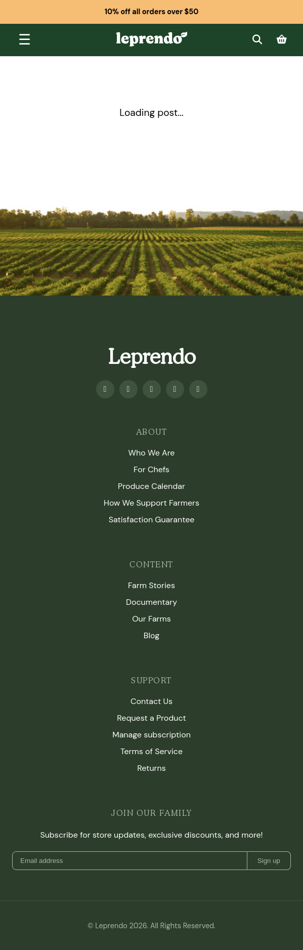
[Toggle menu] (24, 40)
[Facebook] (105, 389)
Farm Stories (151, 585)
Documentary (151, 602)
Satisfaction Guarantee (152, 519)
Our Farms (151, 618)
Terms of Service (151, 751)
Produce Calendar (151, 486)
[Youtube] (128, 389)
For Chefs (151, 469)
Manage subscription (151, 734)
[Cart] (282, 39)
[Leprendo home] (151, 38)
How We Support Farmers (151, 503)
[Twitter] (175, 389)
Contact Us (151, 701)
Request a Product (151, 718)
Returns (151, 768)
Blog (151, 635)
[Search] (257, 39)
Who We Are (151, 452)
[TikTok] (198, 389)
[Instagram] (152, 389)
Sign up (268, 860)
